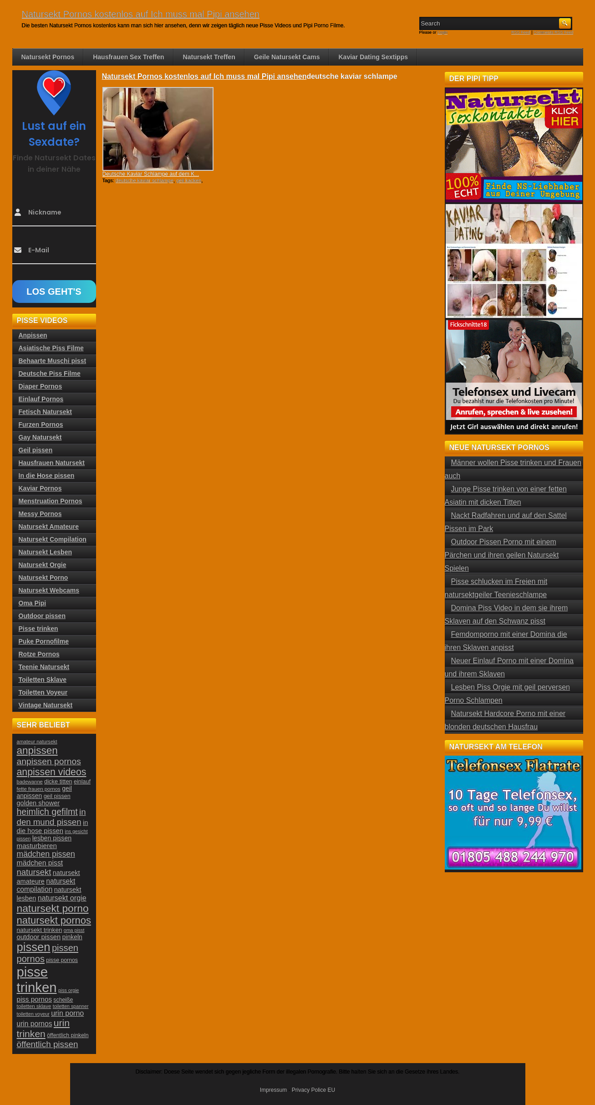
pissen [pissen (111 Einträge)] (34, 947)
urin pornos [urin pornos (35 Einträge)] (34, 1024)
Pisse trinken (38, 628)
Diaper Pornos (40, 386)
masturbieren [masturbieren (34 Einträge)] (37, 845)
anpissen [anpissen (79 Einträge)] (37, 750)
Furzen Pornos (41, 424)
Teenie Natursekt (44, 666)
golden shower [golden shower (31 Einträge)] (38, 803)
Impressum (273, 1090)
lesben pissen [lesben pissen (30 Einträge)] (51, 838)
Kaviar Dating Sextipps (373, 57)
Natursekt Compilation (52, 539)
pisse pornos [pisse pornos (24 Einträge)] (62, 960)
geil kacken (188, 180)
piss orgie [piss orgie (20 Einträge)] (68, 990)
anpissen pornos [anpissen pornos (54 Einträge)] (49, 761)
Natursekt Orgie (42, 564)
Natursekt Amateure (49, 526)
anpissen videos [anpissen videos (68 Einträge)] (51, 772)
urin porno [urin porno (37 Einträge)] (67, 1013)
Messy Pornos (40, 513)
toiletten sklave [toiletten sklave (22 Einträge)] (34, 1006)
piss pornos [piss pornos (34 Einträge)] (34, 999)
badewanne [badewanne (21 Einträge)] (30, 781)
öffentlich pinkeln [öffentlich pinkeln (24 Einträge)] (67, 1035)
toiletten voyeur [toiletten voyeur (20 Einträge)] (33, 1014)
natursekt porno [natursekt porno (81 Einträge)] (53, 908)
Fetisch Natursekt (45, 411)
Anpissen (33, 335)
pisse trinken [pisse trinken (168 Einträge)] (37, 979)
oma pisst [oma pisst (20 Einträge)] (74, 930)
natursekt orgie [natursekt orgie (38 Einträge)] (62, 898)
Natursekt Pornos (48, 57)
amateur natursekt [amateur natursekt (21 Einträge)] (37, 741)
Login (442, 32)
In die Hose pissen (47, 475)
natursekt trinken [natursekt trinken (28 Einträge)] (39, 929)
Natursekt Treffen (209, 57)
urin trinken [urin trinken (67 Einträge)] (43, 1028)
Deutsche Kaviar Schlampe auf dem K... (150, 174)
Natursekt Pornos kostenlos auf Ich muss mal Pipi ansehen (140, 14)
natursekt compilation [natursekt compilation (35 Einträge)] (46, 885)
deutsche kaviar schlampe (144, 180)
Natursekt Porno (43, 577)
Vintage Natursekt (46, 705)
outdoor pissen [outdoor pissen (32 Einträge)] (39, 937)
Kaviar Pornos (40, 488)
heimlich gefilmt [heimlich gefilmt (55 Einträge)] (47, 812)
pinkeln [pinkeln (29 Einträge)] (72, 937)
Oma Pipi (32, 603)
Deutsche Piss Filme (50, 373)
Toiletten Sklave (43, 679)
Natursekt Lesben (45, 552)
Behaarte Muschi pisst (52, 360)
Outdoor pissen (42, 615)
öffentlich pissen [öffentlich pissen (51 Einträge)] (47, 1044)
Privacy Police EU (313, 1090)
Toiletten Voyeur (43, 692)
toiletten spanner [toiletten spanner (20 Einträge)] (71, 1006)
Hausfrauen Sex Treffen (128, 57)
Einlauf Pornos (41, 399)
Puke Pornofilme (44, 641)
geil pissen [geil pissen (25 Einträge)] (57, 796)
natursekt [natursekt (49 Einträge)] (34, 872)
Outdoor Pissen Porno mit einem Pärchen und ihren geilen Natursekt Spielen (502, 555)
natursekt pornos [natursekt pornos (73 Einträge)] (54, 920)
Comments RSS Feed (554, 32)
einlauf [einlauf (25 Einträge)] (82, 781)
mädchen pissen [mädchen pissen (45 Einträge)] (46, 854)
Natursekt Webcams (49, 590)
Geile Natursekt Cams (287, 57)
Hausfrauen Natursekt (52, 462)
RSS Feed (520, 32)
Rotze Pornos (39, 654)
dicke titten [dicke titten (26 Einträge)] (58, 781)
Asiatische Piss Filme (51, 348)
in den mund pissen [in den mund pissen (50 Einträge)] (51, 817)
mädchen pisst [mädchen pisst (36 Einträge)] (40, 863)
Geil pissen (36, 450)
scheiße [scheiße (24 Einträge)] (63, 1000)
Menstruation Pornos (50, 501)
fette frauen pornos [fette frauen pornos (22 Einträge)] (39, 789)
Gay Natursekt (40, 437)
